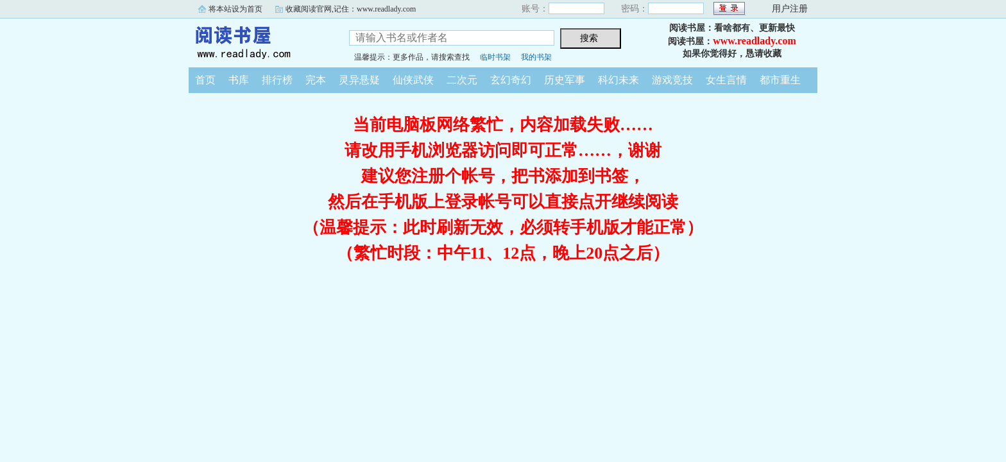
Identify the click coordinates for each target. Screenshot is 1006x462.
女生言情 (726, 79)
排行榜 (277, 79)
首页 (205, 79)
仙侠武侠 (413, 79)
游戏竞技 (672, 79)
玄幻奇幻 (510, 79)
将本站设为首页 (235, 8)
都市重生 (780, 79)
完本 (315, 79)
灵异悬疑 (359, 79)
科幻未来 (618, 79)
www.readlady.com (754, 40)
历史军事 (564, 79)
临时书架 (495, 57)
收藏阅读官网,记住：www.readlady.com (351, 8)
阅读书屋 (259, 41)
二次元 (462, 79)
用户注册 (790, 8)
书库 (238, 79)
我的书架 (536, 57)
